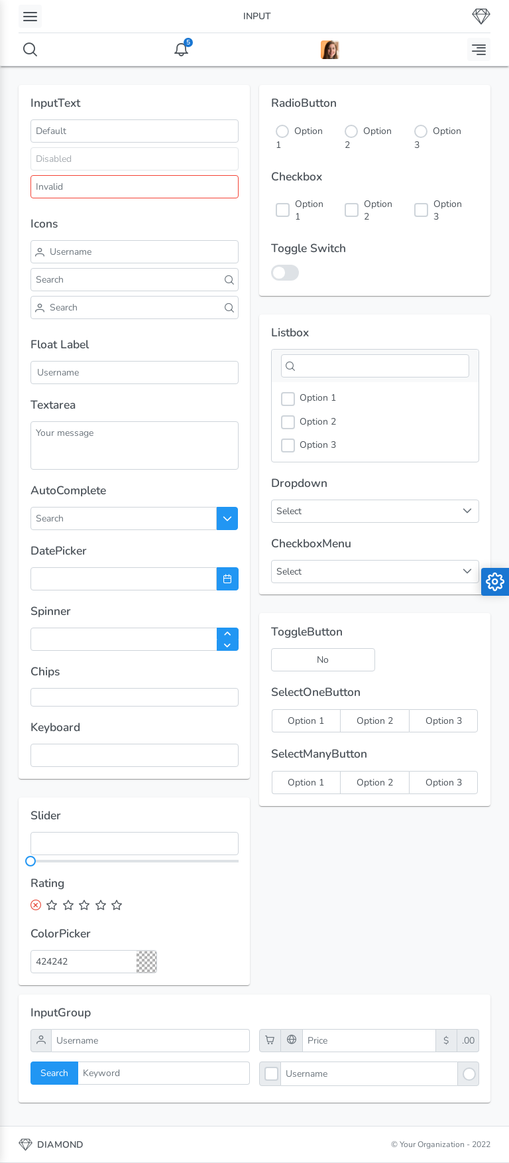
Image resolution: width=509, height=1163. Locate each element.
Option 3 (447, 210)
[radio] (306, 720)
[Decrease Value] (228, 645)
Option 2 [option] (308, 422)
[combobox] (82, 518)
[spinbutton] (134, 639)
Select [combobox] (289, 511)
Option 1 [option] (308, 398)
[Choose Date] (228, 578)
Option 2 (378, 210)
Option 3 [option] (308, 445)
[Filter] (375, 365)
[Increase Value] (228, 634)
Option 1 (309, 210)
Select (289, 571)
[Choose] (228, 518)
